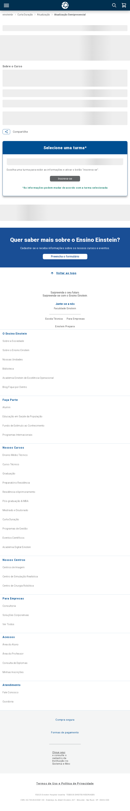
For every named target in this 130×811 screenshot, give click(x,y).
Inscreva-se (65, 178)
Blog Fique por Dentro (15, 387)
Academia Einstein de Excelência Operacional (28, 378)
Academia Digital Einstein (17, 547)
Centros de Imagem (14, 567)
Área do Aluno (10, 644)
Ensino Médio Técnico (15, 455)
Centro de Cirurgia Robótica (18, 585)
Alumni (6, 407)
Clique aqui (58, 752)
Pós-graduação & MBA (15, 501)
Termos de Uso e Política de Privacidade (65, 783)
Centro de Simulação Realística (20, 576)
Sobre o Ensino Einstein (16, 350)
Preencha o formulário (65, 256)
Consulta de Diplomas (15, 663)
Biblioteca (8, 368)
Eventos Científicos (13, 537)
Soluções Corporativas (16, 615)
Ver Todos (8, 624)
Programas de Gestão (15, 528)
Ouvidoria (8, 701)
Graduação (9, 473)
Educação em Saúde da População (22, 416)
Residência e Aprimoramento (19, 492)
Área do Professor (13, 653)
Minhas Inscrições (13, 672)
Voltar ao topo (66, 273)
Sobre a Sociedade (13, 341)
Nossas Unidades (13, 359)
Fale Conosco (10, 692)
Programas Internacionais (17, 434)
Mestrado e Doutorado (15, 510)
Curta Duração (11, 519)
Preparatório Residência (16, 482)
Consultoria (9, 606)
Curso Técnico (11, 464)
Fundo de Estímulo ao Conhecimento (24, 425)
